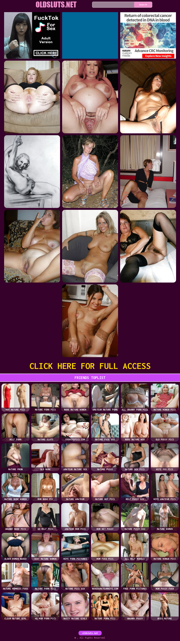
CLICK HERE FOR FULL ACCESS (90, 366)
